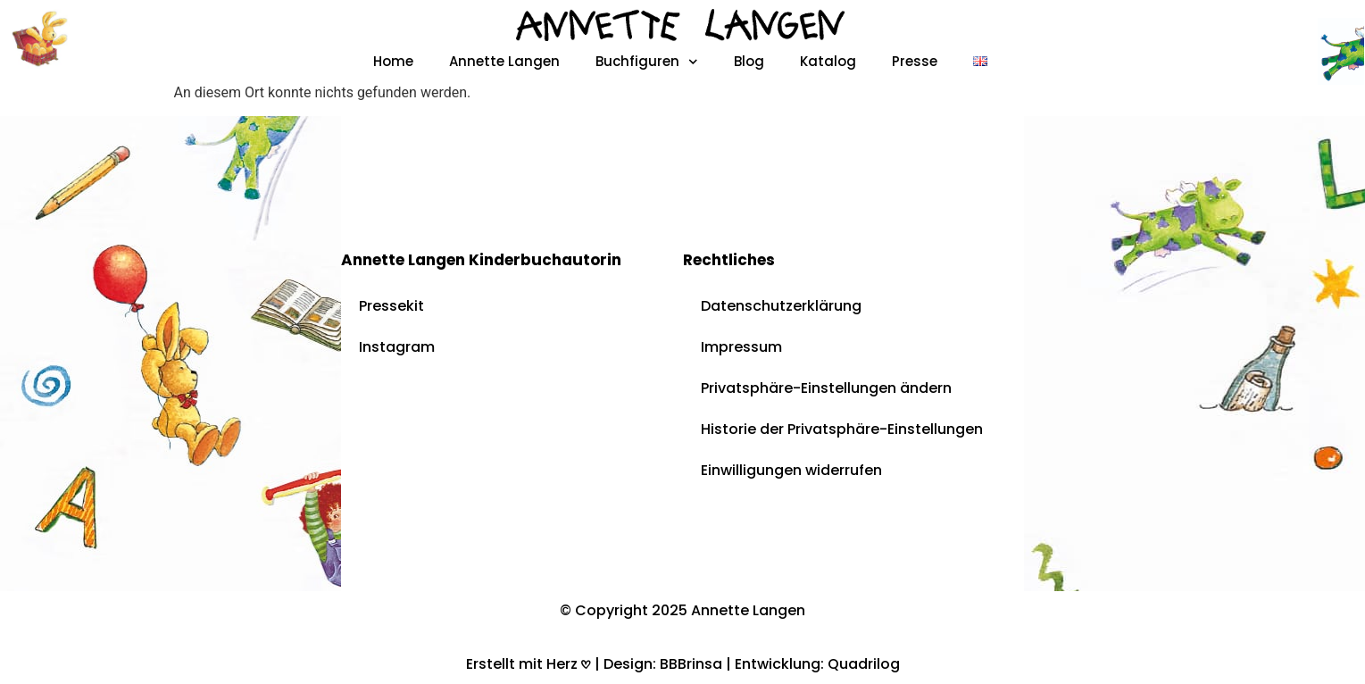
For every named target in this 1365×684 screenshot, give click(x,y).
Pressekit (391, 306)
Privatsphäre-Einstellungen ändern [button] (826, 388)
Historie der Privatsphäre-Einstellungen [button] (842, 429)
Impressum (741, 347)
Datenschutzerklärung (781, 306)
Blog (749, 61)
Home (393, 61)
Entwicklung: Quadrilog (817, 664)
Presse (914, 61)
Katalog (828, 61)
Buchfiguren (646, 62)
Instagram (397, 347)
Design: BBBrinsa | (669, 664)
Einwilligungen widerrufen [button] (791, 470)
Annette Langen (504, 61)
